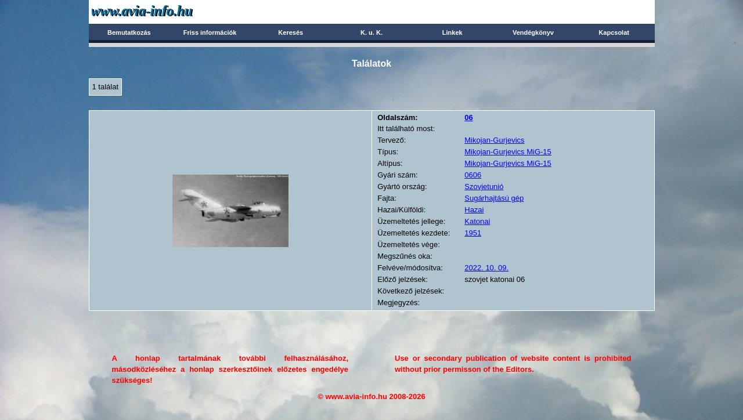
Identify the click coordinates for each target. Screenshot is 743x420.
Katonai (477, 221)
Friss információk (210, 32)
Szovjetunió (483, 186)
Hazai (474, 209)
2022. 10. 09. (486, 267)
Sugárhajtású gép (494, 198)
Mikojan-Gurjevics (494, 140)
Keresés (290, 32)
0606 (472, 175)
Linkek (452, 32)
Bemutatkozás (129, 32)
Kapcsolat (613, 32)
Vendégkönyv (533, 32)
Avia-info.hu (162, 11)
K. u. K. (371, 32)
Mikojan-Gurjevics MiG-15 (507, 151)
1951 (472, 233)
